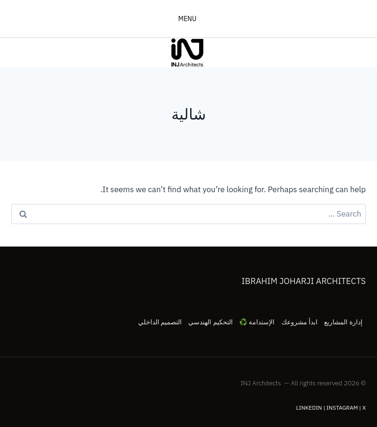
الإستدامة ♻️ (256, 322)
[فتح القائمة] (188, 19)
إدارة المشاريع (343, 322)
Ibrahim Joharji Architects (304, 281)
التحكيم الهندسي (210, 322)
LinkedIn (309, 407)
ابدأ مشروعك (299, 322)
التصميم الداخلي (160, 322)
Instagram (342, 407)
